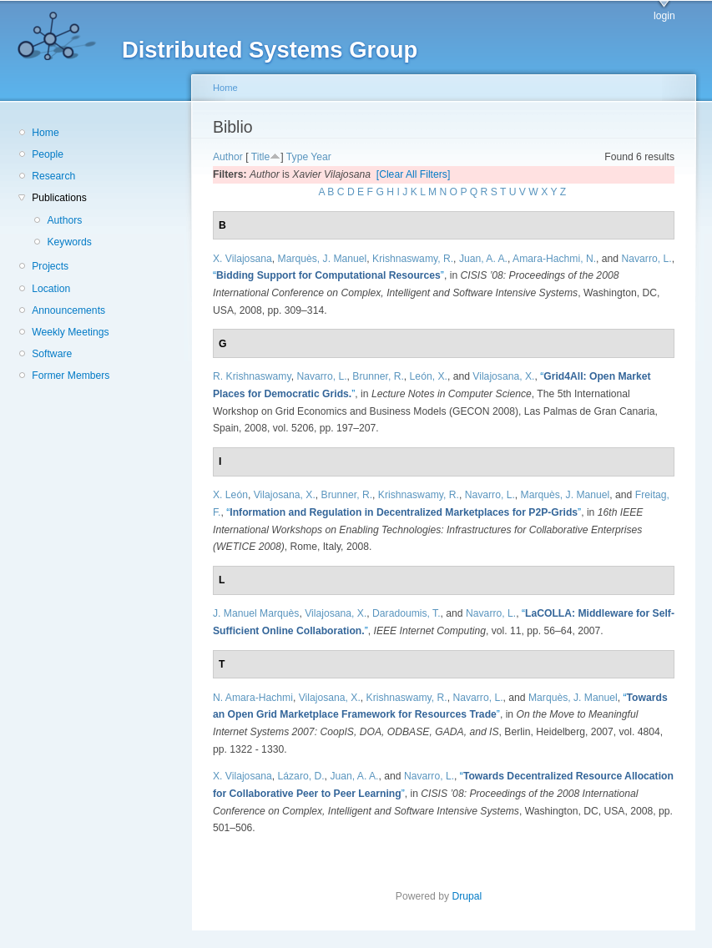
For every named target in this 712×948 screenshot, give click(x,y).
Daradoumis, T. (406, 613)
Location (51, 289)
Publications (59, 198)
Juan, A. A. (483, 259)
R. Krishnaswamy (252, 376)
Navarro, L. (646, 259)
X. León (230, 495)
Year (321, 157)
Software (52, 354)
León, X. (428, 376)
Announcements (68, 310)
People (47, 154)
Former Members (70, 375)
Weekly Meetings (70, 332)
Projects (50, 266)
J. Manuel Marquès (256, 613)
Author (228, 157)
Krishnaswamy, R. (412, 259)
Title (260, 157)
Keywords (69, 242)
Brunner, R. (378, 376)
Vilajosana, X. (503, 376)
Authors (64, 220)
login (664, 16)
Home (45, 133)
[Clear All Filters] (413, 174)
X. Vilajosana (242, 259)
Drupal (472, 896)
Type (297, 157)
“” (328, 275)
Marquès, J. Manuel (322, 259)
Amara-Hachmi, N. (554, 259)
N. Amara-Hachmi (253, 697)
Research (53, 176)
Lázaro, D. (301, 776)
